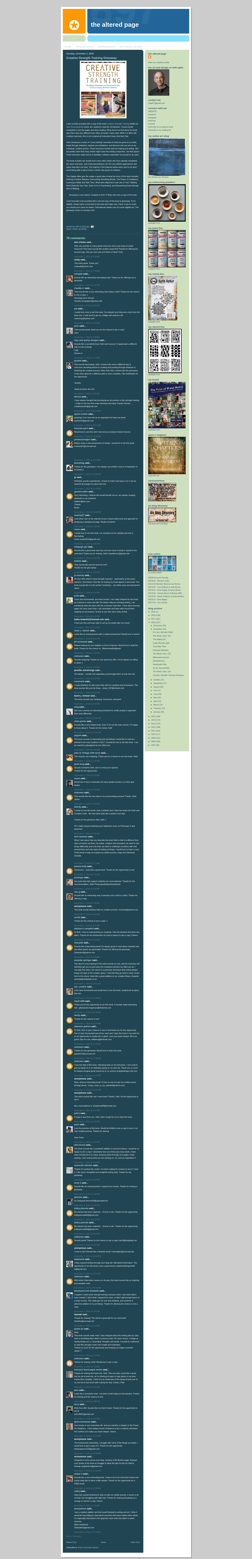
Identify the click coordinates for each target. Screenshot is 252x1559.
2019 (153, 612)
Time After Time (159, 646)
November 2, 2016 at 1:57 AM (87, 761)
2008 (153, 741)
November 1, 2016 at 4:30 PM (87, 572)
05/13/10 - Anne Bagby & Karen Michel (164, 590)
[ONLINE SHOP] (84, 46)
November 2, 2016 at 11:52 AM (87, 1044)
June (155, 694)
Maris (77, 778)
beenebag (79, 463)
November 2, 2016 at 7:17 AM (87, 863)
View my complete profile (158, 62)
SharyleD (78, 943)
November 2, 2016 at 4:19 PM (87, 1180)
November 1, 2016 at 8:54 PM (87, 678)
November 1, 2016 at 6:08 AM (87, 337)
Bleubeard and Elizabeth (86, 1291)
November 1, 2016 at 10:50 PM (87, 718)
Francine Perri (81, 428)
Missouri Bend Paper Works (88, 1369)
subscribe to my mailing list (159, 130)
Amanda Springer (83, 960)
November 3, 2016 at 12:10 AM (87, 1288)
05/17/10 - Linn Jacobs (157, 602)
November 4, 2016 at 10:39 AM (87, 1488)
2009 (153, 738)
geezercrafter (81, 491)
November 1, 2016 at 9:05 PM (87, 704)
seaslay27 (79, 515)
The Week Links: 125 (162, 654)
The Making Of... (160, 639)
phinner (78, 1197)
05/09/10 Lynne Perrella (158, 578)
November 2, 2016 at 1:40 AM (87, 750)
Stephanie (79, 1259)
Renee (77, 529)
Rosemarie (79, 681)
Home (103, 1542)
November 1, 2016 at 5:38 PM (87, 616)
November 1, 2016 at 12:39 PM (87, 512)
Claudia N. (79, 288)
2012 (153, 727)
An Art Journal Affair (161, 668)
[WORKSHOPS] (106, 46)
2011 (153, 731)
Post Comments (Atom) (88, 1547)
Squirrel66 (79, 1001)
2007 (153, 745)
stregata (78, 274)
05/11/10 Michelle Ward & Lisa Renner (164, 584)
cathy (77, 1491)
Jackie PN (78, 1329)
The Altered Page (115, 24)
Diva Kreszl (79, 1145)
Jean (76, 1390)
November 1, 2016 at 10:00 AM (87, 411)
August (156, 687)
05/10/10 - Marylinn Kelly (158, 581)
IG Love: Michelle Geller (163, 632)
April (155, 701)
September (158, 683)
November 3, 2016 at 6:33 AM (87, 1355)
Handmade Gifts (160, 664)
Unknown (79, 656)
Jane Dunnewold (73, 127)
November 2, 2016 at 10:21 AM (87, 984)
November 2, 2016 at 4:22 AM (87, 804)
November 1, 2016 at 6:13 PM (87, 627)
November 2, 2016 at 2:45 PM (87, 1142)
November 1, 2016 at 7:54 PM (87, 667)
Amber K (78, 1474)
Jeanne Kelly (80, 866)
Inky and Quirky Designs (86, 340)
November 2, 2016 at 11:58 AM (87, 1058)
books (75, 229)
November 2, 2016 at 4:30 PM (87, 1194)
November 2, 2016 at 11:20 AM (87, 1023)
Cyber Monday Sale (161, 643)
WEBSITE (152, 111)
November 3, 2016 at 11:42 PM (87, 1471)
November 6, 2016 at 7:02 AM (87, 1505)
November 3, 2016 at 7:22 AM (87, 1367)
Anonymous (80, 1508)
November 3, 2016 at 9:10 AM (87, 1387)
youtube (151, 124)
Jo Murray (79, 575)
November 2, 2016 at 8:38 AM (87, 903)
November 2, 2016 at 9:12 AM (87, 940)
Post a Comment (73, 1536)
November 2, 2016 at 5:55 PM (87, 1205)
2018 (153, 615)
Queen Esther (81, 414)
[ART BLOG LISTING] (131, 46)
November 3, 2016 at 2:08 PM (87, 1401)
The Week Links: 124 (162, 671)
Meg (76, 707)
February (157, 708)
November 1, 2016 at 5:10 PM (87, 593)
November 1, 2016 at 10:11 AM (87, 425)
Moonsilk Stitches (83, 1165)
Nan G (77, 892)
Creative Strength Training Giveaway (91, 58)
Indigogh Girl (80, 547)
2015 (153, 716)
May (155, 697)
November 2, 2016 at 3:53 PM (87, 1162)
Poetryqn (78, 877)
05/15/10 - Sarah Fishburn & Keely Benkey (166, 596)
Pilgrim (77, 735)
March (156, 705)
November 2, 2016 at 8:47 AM (87, 925)
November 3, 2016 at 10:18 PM (87, 1453)
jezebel (77, 361)
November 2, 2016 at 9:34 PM (87, 1220)
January (157, 712)
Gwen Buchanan (82, 1422)
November (158, 629)
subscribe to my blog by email (160, 127)
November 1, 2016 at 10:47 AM (87, 460)
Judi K (77, 1113)
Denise (77, 397)
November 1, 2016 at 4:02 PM (87, 558)
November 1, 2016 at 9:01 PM (87, 693)
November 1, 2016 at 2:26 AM (87, 271)
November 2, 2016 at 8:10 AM (87, 889)
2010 (153, 734)
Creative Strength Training (118, 124)
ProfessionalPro (82, 439)
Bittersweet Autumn (161, 657)
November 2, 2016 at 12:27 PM (87, 1076)
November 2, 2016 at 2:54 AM (87, 790)
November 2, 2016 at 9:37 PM (87, 1245)
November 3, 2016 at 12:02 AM (87, 1274)
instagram (152, 118)
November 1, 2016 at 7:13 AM (87, 358)
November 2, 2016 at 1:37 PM (87, 1110)
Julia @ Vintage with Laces (87, 753)
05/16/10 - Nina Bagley (157, 599)
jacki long (79, 764)
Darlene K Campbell (84, 928)
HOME (68, 46)
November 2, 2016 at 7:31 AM (87, 874)
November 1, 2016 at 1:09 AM (87, 257)
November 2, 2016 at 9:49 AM (87, 957)
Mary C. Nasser (81, 630)
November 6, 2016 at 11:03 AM (87, 1532)
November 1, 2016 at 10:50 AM (87, 474)
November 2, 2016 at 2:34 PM (87, 1121)
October (157, 680)
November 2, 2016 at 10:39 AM (87, 998)
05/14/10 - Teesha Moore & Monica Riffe (165, 593)
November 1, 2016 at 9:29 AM (87, 394)
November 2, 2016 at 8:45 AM (87, 914)
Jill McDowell (80, 642)
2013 (153, 724)
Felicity (77, 807)
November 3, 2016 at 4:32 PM (87, 1419)
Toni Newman (81, 836)
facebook (152, 114)
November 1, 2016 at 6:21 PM (87, 639)
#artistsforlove (159, 661)
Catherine (79, 1237)
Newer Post (71, 1542)
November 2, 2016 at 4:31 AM (87, 833)
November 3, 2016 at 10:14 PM (87, 1436)
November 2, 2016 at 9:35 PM (87, 1234)
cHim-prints (80, 721)
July (155, 690)
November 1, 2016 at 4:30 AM (87, 323)
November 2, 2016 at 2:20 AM (87, 775)
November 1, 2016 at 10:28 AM (87, 436)
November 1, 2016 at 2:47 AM (87, 285)
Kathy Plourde (81, 1208)
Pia (75, 308)
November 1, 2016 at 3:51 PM (87, 544)
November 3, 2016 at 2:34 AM (87, 1311)
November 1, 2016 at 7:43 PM (87, 653)
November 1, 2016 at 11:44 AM (87, 488)
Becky (77, 1015)
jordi (76, 596)
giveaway (83, 229)
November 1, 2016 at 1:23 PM (87, 526)
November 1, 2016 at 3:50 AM (87, 305)
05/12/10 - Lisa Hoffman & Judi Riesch (164, 587)
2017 (153, 619)
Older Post (135, 1542)
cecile (77, 917)
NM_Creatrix (80, 987)
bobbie (77, 561)
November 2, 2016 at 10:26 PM (87, 1256)
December (158, 625)
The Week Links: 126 (162, 636)
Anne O (77, 1183)
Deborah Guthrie (82, 1026)
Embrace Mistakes (161, 650)
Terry (76, 1404)
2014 (153, 720)
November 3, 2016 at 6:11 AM (87, 1326)
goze (76, 1124)
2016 (153, 622)
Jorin (76, 326)
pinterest (151, 121)
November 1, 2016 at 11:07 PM (87, 732)
